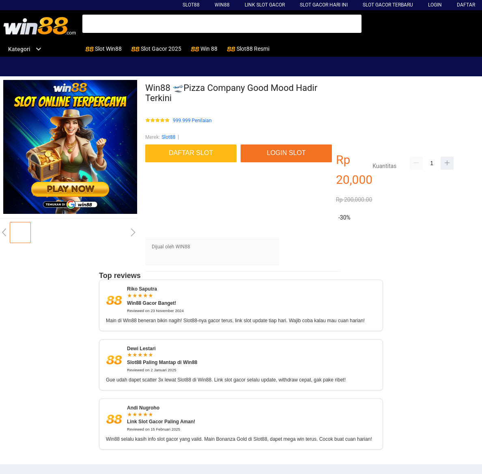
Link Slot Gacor (265, 5)
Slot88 (191, 5)
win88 (222, 5)
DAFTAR (466, 5)
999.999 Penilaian (192, 120)
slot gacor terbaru (388, 5)
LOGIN (435, 5)
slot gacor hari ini (324, 5)
